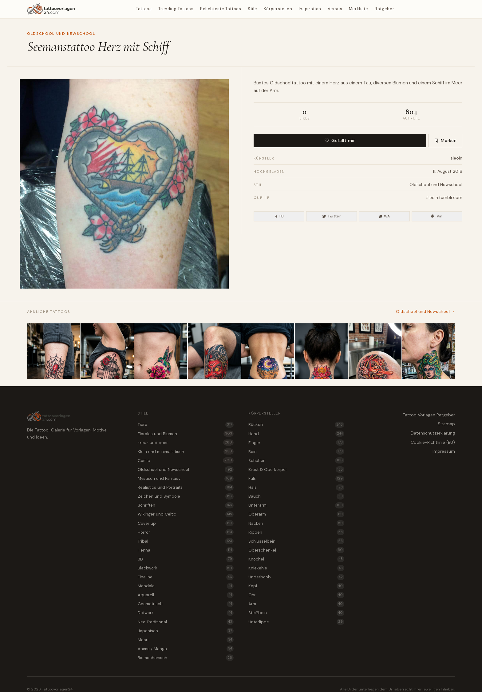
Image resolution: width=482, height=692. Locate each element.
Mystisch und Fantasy (186, 478)
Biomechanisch (186, 657)
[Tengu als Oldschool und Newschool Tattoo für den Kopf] (375, 351)
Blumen (400, 83)
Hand (296, 434)
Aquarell (186, 595)
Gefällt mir (340, 140)
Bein (296, 451)
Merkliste (358, 8)
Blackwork (186, 568)
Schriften (186, 505)
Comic (186, 460)
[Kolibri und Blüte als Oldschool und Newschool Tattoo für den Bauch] (160, 351)
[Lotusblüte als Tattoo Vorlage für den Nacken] (321, 351)
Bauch (296, 496)
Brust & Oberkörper (296, 469)
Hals (296, 487)
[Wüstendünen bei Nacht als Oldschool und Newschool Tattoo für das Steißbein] (267, 351)
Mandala (186, 586)
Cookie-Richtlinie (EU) (433, 442)
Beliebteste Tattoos (220, 8)
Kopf (296, 586)
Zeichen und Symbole (186, 496)
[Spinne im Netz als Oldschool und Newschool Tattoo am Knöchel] (53, 351)
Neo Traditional (186, 622)
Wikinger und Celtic (186, 514)
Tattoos (144, 8)
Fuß (296, 478)
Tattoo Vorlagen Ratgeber (429, 415)
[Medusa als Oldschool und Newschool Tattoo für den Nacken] (428, 351)
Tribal (186, 541)
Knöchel (296, 559)
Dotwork (186, 613)
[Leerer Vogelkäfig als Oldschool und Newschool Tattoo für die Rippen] (107, 351)
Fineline (186, 577)
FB (279, 216)
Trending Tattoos (175, 8)
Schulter (296, 460)
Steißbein (296, 613)
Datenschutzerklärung (433, 433)
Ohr (296, 595)
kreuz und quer (186, 442)
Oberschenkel (296, 550)
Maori (186, 640)
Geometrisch (186, 604)
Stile (252, 8)
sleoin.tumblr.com (444, 197)
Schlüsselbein (296, 541)
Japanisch (186, 631)
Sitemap (446, 424)
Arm (274, 90)
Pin (436, 216)
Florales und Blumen (186, 434)
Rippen (296, 532)
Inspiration (310, 8)
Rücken (296, 425)
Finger (296, 442)
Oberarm (296, 514)
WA (384, 216)
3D (186, 559)
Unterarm (296, 505)
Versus (335, 8)
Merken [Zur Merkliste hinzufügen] (445, 140)
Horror (186, 532)
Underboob (296, 577)
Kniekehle (296, 568)
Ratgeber (384, 8)
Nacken (296, 523)
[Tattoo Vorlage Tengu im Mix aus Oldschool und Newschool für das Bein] (214, 351)
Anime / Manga (186, 648)
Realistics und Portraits (186, 487)
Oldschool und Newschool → (425, 311)
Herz (334, 83)
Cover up (186, 523)
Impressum (444, 451)
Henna (186, 550)
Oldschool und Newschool (61, 33)
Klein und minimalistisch (186, 451)
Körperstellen (278, 8)
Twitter (331, 216)
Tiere (186, 425)
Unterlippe (296, 622)
